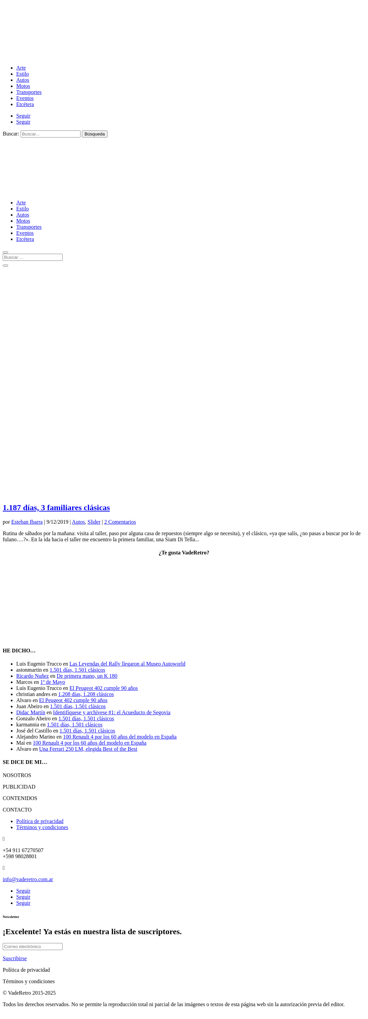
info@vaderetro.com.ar (28, 879)
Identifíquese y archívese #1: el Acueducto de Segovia (111, 712)
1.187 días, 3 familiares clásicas (56, 507)
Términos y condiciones (42, 827)
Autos (22, 80)
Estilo (22, 74)
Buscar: (11, 133)
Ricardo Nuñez (32, 676)
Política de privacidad (40, 821)
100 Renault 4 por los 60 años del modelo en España (120, 737)
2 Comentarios (120, 522)
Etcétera (25, 104)
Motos (23, 86)
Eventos (25, 98)
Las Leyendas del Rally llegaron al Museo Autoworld (127, 664)
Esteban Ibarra (27, 522)
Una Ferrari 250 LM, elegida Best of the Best (88, 749)
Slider (94, 522)
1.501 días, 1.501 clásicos (77, 670)
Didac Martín (30, 712)
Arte (21, 68)
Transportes (29, 92)
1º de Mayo (52, 682)
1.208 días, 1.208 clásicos (86, 694)
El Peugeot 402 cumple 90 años (103, 688)
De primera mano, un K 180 (87, 676)
